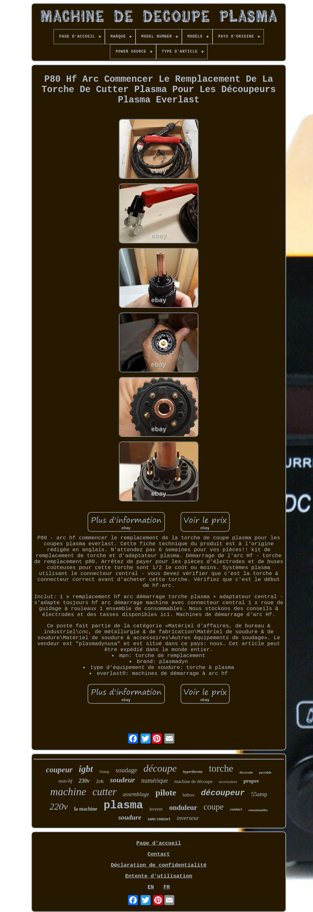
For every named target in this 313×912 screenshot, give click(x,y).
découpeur (223, 793)
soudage (126, 770)
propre (251, 781)
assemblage (136, 794)
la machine (85, 808)
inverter (156, 809)
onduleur (183, 807)
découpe (160, 768)
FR (166, 887)
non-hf (65, 781)
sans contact (158, 818)
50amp (104, 772)
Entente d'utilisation (158, 876)
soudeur (122, 780)
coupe (213, 806)
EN (150, 887)
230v (84, 781)
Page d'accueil (158, 843)
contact (236, 809)
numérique (154, 780)
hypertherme (193, 772)
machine (68, 791)
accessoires (228, 781)
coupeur (59, 769)
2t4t (100, 781)
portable (265, 772)
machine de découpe (193, 781)
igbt (86, 769)
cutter (104, 791)
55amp (259, 794)
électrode (246, 772)
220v (58, 806)
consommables (258, 810)
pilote (165, 792)
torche (221, 768)
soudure (129, 817)
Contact (158, 854)
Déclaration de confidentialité (159, 865)
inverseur (188, 818)
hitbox (188, 794)
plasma (123, 805)
